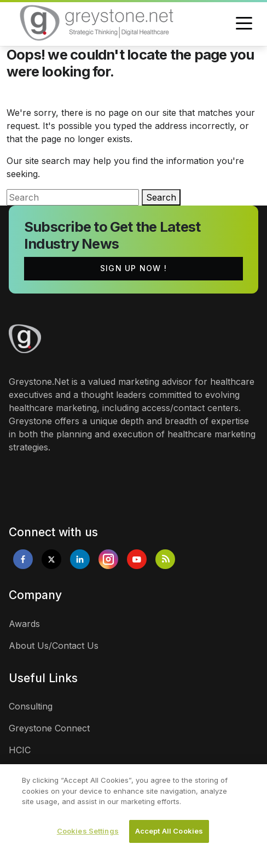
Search (161, 197)
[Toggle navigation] (244, 24)
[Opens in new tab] (23, 559)
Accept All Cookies (169, 833)
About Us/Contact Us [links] (53, 645)
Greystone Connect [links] (49, 728)
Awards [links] (24, 623)
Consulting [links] (31, 706)
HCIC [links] (20, 750)
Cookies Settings (88, 833)
